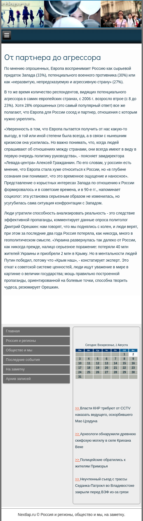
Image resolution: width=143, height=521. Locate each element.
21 (115, 367)
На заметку (15, 369)
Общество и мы (19, 350)
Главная (13, 331)
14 (115, 363)
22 (124, 367)
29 (124, 372)
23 (133, 367)
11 (88, 363)
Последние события (23, 360)
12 (97, 363)
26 (97, 372)
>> (77, 408)
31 (79, 376)
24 (79, 372)
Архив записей (18, 379)
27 (106, 372)
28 (115, 372)
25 (88, 372)
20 (106, 367)
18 (88, 367)
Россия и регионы (21, 341)
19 (97, 367)
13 (106, 363)
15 (124, 363)
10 (79, 363)
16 (133, 363)
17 (79, 367)
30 (133, 372)
